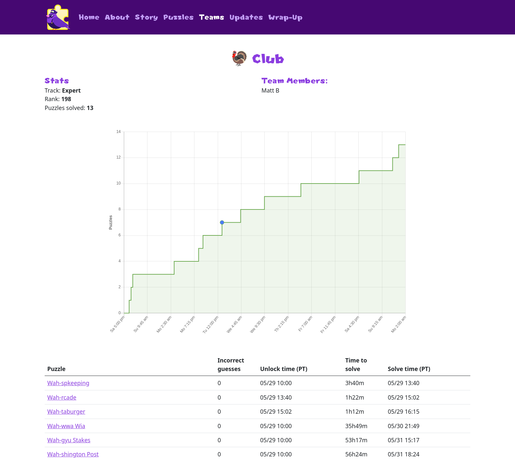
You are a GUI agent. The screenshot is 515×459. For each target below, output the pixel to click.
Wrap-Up (285, 17)
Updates (246, 17)
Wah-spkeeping (68, 383)
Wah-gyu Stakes (68, 440)
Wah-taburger (66, 411)
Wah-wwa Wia (66, 426)
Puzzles (179, 17)
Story (146, 17)
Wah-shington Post (73, 454)
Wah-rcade (61, 397)
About (117, 17)
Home (89, 17)
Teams (211, 17)
